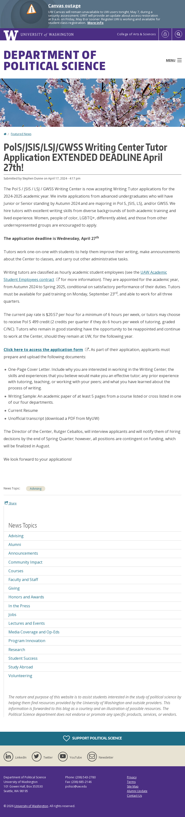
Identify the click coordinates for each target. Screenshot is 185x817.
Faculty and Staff (23, 579)
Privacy (132, 777)
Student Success (23, 658)
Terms (131, 782)
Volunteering (20, 675)
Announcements (23, 553)
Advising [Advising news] (35, 489)
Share (11, 503)
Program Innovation (26, 640)
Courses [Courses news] (15, 570)
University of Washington (31, 806)
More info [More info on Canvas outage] (95, 23)
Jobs (12, 614)
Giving (14, 588)
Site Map (133, 786)
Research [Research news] (16, 649)
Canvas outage (64, 5)
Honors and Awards (26, 597)
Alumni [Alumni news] (14, 544)
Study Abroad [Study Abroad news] (20, 667)
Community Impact (25, 562)
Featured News (21, 134)
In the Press (19, 606)
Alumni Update (137, 791)
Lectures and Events (26, 623)
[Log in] (165, 34)
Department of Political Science (55, 60)
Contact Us (134, 796)
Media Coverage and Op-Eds (33, 632)
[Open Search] (178, 34)
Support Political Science (92, 738)
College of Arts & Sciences (136, 34)
